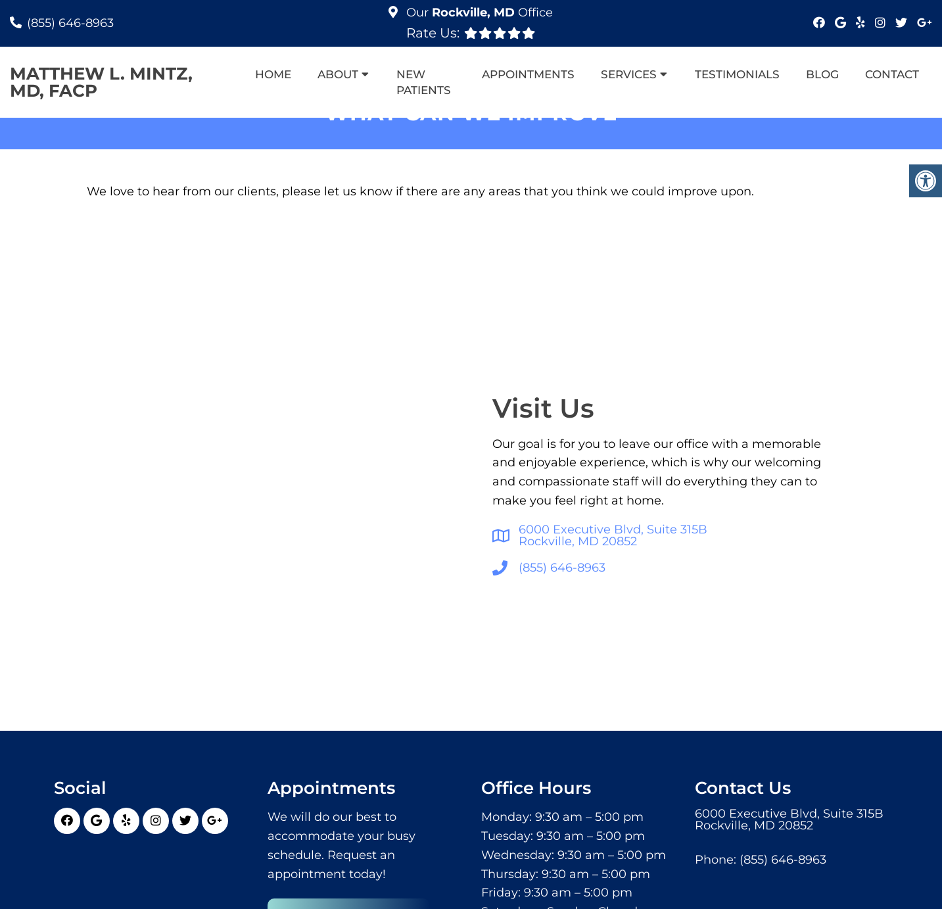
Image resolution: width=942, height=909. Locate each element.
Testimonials (737, 74)
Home (273, 74)
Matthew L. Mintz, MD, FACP (101, 82)
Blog (822, 74)
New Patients (423, 82)
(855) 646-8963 (70, 23)
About (338, 74)
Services (629, 74)
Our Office (478, 12)
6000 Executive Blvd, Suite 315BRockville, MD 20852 (613, 535)
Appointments (528, 74)
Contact (892, 74)
